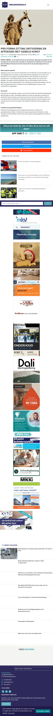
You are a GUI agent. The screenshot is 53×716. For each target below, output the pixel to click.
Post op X (26, 146)
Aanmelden (6, 704)
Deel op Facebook (26, 142)
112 (17, 56)
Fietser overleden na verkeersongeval (29, 161)
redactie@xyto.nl (8, 682)
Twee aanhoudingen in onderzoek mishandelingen (32, 597)
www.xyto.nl (7, 684)
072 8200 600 (7, 680)
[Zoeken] (48, 203)
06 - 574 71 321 (33, 133)
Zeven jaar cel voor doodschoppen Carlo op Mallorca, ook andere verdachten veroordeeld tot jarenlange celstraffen (34, 177)
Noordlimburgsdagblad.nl (17, 5)
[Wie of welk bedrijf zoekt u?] (22, 203)
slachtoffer (4, 56)
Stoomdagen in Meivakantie (26, 621)
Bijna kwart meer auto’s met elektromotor (30, 633)
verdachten (11, 56)
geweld (37, 54)
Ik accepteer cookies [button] (43, 711)
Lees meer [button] (11, 713)
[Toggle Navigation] (48, 4)
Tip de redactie (26, 150)
